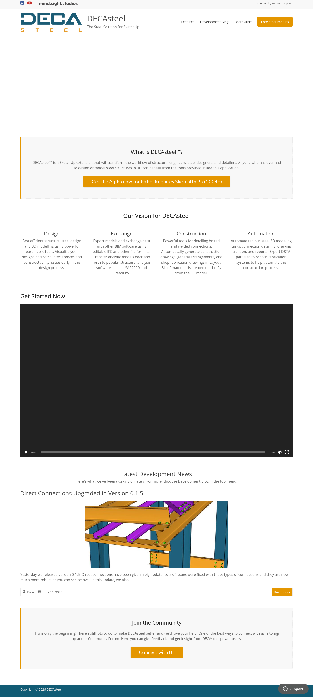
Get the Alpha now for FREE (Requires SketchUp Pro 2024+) (157, 181)
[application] (156, 380)
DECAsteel (106, 18)
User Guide (243, 21)
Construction (191, 233)
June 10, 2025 (52, 592)
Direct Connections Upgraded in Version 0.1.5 (81, 493)
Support (288, 3)
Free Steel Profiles (275, 21)
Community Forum (268, 3)
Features (187, 21)
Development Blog (214, 21)
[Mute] (279, 452)
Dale (30, 592)
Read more (282, 592)
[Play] (26, 452)
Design (52, 233)
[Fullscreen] (287, 452)
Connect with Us (157, 652)
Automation (261, 233)
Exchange (122, 233)
